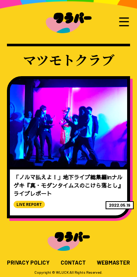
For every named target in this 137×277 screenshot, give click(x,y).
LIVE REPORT (29, 204)
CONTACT (73, 263)
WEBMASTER (113, 263)
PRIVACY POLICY (28, 263)
